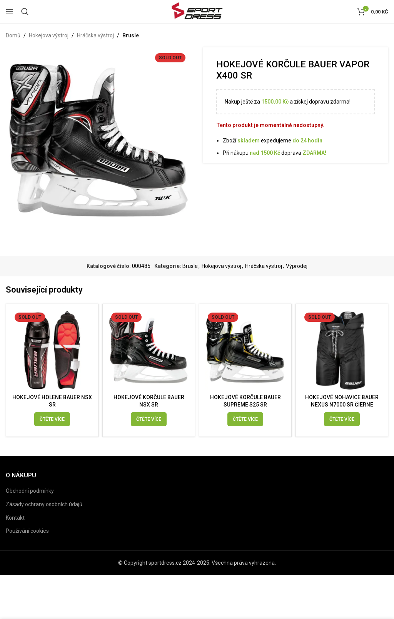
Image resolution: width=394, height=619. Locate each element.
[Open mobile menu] (9, 11)
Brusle (130, 35)
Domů (13, 35)
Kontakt (15, 525)
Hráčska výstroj (95, 35)
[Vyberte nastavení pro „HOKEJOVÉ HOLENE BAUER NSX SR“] (52, 419)
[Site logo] (197, 11)
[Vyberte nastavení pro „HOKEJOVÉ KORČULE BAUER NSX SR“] (149, 419)
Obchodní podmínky (30, 498)
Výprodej (296, 266)
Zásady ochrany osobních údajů (44, 512)
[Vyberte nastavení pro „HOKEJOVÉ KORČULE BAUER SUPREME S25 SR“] (245, 419)
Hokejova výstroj (48, 35)
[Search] (25, 11)
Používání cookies (27, 538)
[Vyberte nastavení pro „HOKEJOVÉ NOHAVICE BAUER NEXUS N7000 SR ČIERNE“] (342, 419)
